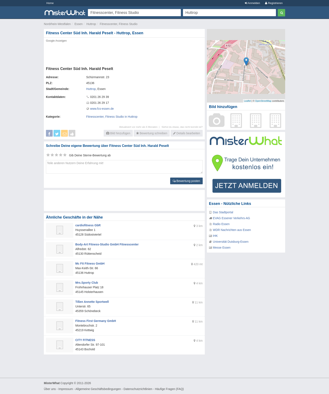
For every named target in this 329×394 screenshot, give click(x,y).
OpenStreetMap (263, 101)
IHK (215, 235)
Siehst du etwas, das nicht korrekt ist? (182, 126)
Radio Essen (221, 224)
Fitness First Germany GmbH (95, 321)
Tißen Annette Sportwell (92, 301)
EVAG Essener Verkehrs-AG (231, 218)
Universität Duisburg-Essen (231, 241)
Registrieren (274, 3)
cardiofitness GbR (88, 225)
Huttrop (91, 24)
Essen (78, 24)
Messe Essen (222, 247)
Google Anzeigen (56, 40)
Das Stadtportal (223, 212)
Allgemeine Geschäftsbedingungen (98, 389)
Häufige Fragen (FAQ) (169, 389)
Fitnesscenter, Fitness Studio (118, 24)
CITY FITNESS (85, 340)
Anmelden (252, 3)
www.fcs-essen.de (102, 108)
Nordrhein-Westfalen (57, 24)
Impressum (65, 389)
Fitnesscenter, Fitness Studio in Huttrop (111, 116)
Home (50, 3)
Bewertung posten (186, 181)
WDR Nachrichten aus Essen (232, 230)
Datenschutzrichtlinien (138, 389)
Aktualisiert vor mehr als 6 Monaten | (140, 126)
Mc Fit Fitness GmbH (89, 263)
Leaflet (247, 101)
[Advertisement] (124, 53)
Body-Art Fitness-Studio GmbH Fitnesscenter (107, 244)
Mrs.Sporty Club (86, 282)
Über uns (50, 389)
